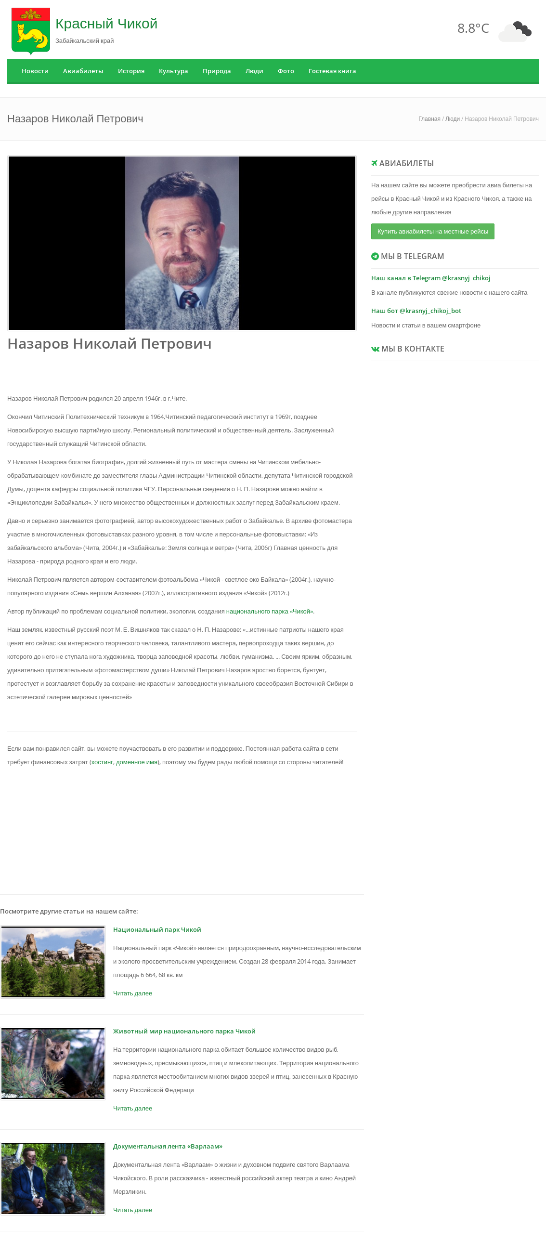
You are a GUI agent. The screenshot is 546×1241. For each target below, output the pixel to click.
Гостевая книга (332, 70)
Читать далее (132, 993)
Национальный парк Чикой (157, 929)
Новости (35, 70)
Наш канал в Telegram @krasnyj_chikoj (431, 278)
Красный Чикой (106, 23)
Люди (254, 70)
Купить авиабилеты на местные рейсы (432, 231)
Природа (217, 70)
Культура (173, 70)
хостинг (102, 762)
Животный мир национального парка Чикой (184, 1031)
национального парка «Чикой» (269, 611)
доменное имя (136, 762)
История (131, 70)
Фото (286, 70)
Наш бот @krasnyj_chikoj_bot (416, 310)
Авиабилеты (83, 70)
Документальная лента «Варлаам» (167, 1146)
